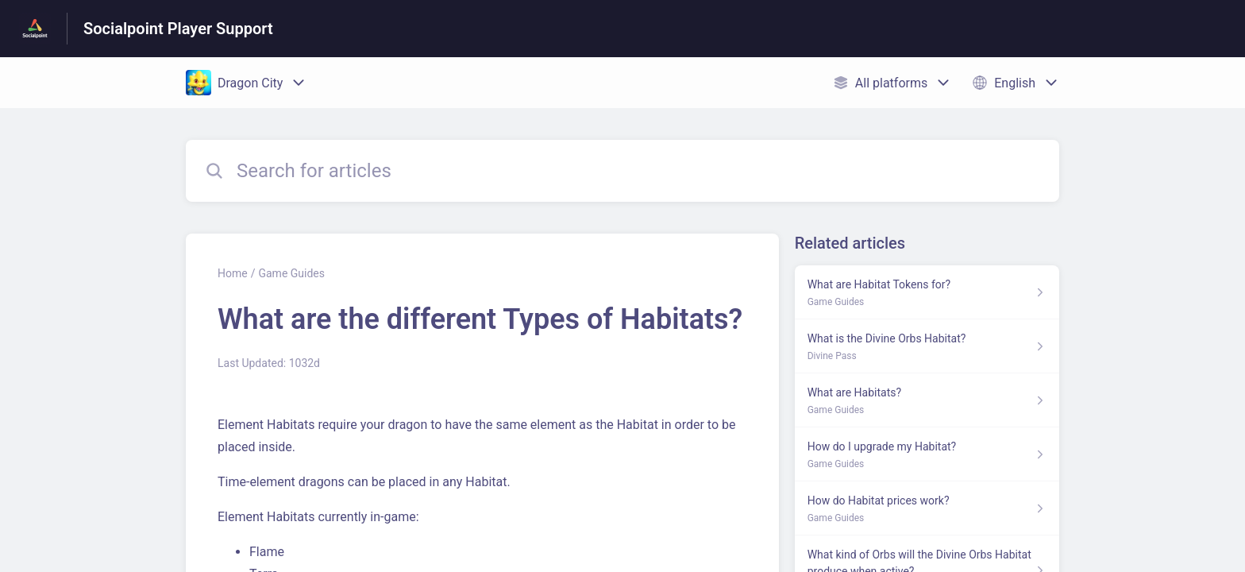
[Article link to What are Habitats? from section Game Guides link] (927, 400)
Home (233, 273)
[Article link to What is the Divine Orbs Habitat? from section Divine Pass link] (927, 346)
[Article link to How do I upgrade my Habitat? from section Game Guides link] (927, 454)
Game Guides (291, 273)
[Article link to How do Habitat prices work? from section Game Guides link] (927, 508)
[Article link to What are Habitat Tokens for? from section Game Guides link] (927, 292)
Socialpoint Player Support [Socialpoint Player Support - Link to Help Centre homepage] (178, 28)
